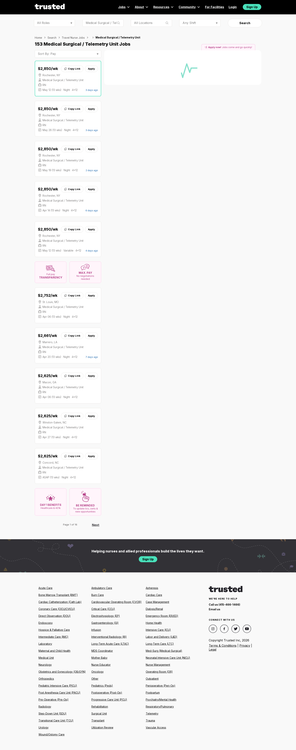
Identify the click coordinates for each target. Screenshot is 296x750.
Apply (91, 68)
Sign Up (252, 7)
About (142, 7)
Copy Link (72, 68)
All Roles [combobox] (43, 23)
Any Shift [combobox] (189, 23)
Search (244, 23)
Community (189, 7)
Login (233, 7)
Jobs (124, 7)
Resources (163, 7)
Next (95, 525)
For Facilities (214, 7)
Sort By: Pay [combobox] (47, 54)
